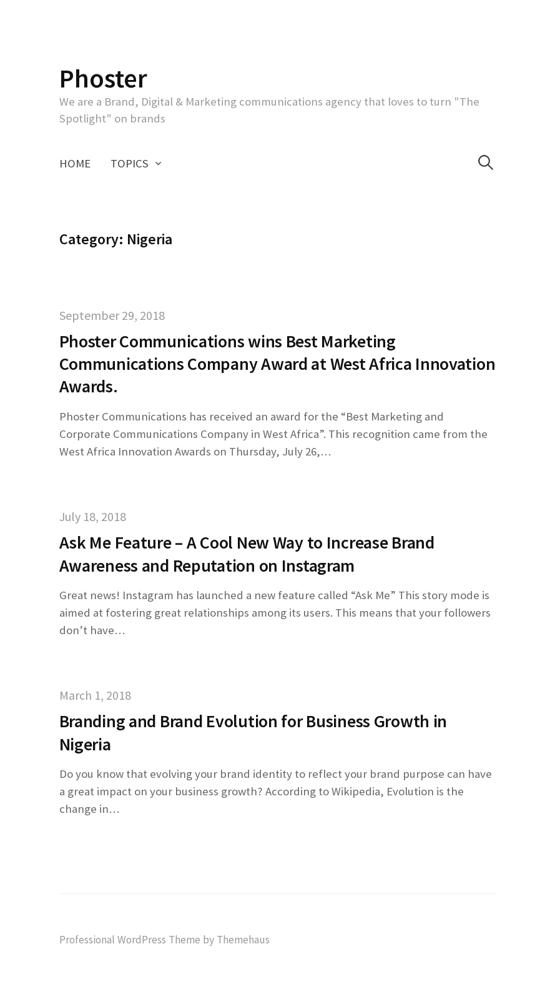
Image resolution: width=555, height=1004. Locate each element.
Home (75, 163)
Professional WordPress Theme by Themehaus (164, 940)
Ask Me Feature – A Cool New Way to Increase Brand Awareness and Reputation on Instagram (247, 553)
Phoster (103, 78)
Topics (130, 163)
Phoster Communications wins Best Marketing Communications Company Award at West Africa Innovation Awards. (277, 364)
